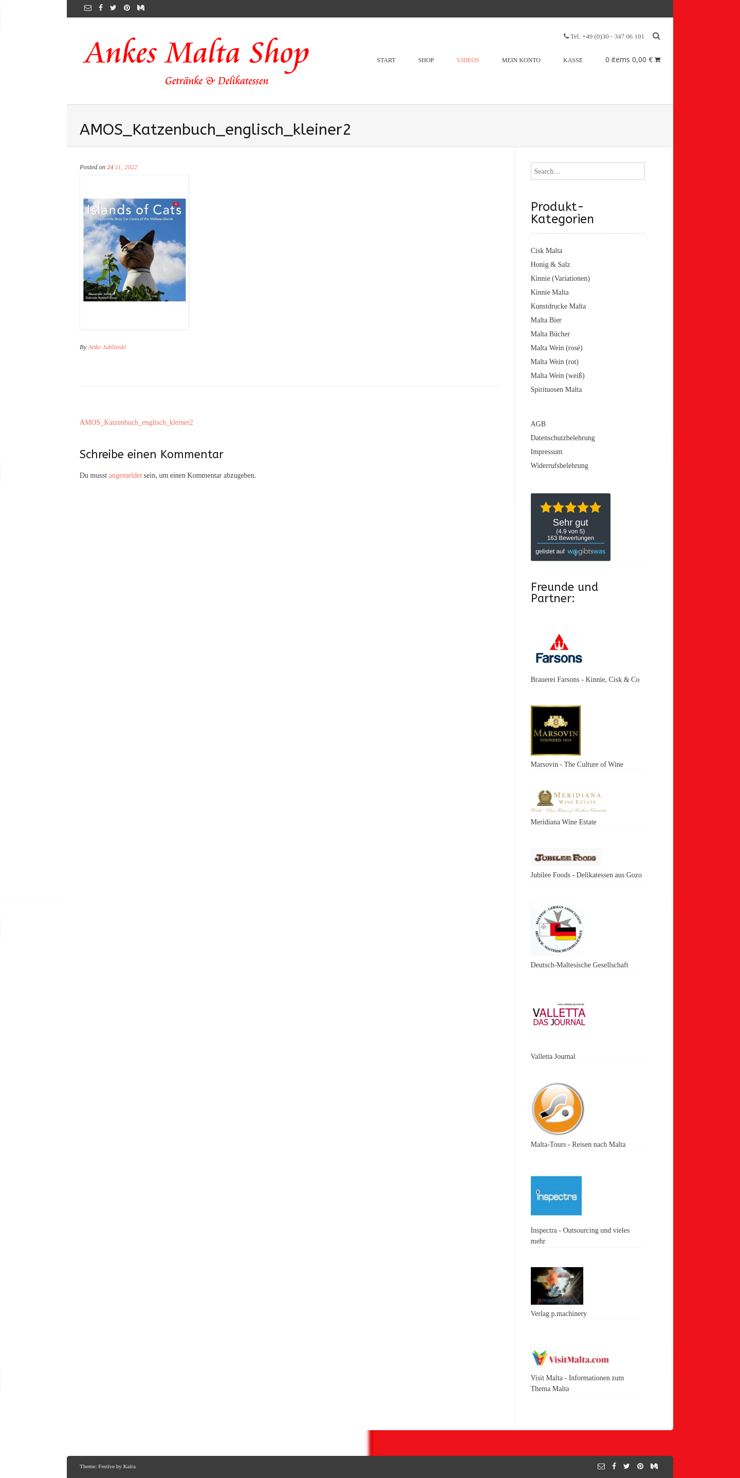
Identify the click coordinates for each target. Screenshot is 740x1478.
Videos (468, 60)
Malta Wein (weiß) (558, 376)
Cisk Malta (547, 251)
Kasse (573, 60)
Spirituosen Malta (556, 389)
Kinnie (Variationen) (560, 278)
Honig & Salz (550, 264)
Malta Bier (546, 320)
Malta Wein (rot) (555, 362)
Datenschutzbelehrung (563, 438)
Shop (426, 60)
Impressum (547, 452)
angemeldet (125, 475)
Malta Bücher (550, 334)
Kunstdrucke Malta (558, 306)
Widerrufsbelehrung (559, 466)
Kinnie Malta (550, 292)
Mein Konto (521, 60)
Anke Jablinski (107, 347)
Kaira (129, 1466)
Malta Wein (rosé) (557, 348)
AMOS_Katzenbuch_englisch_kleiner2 (136, 422)
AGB (538, 424)
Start (386, 60)
